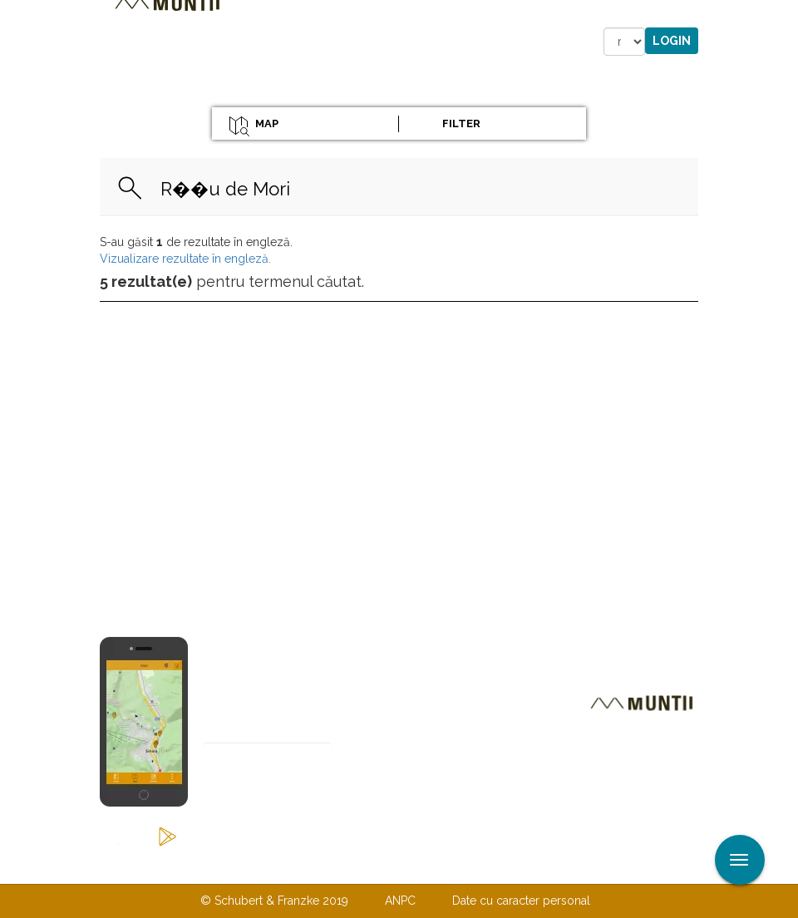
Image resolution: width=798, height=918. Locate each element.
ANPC (400, 900)
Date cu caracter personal (521, 900)
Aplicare (785, 15)
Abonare (258, 798)
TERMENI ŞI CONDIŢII (497, 866)
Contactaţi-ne (271, 866)
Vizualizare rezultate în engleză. (185, 258)
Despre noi (373, 866)
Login (672, 40)
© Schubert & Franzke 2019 (274, 900)
